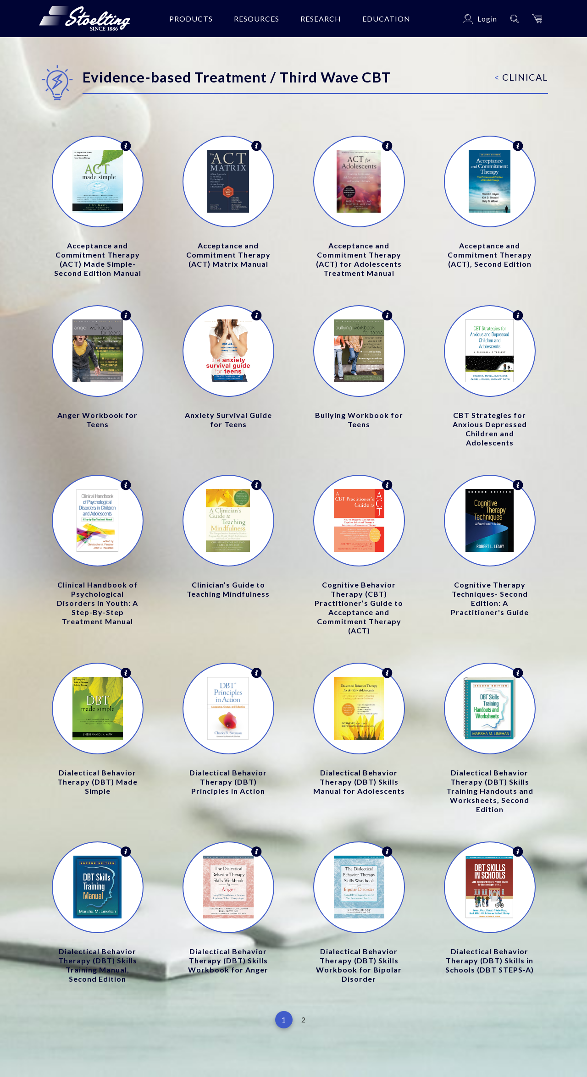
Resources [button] (256, 18)
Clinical (521, 76)
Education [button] (386, 18)
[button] (537, 18)
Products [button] (191, 18)
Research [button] (320, 18)
